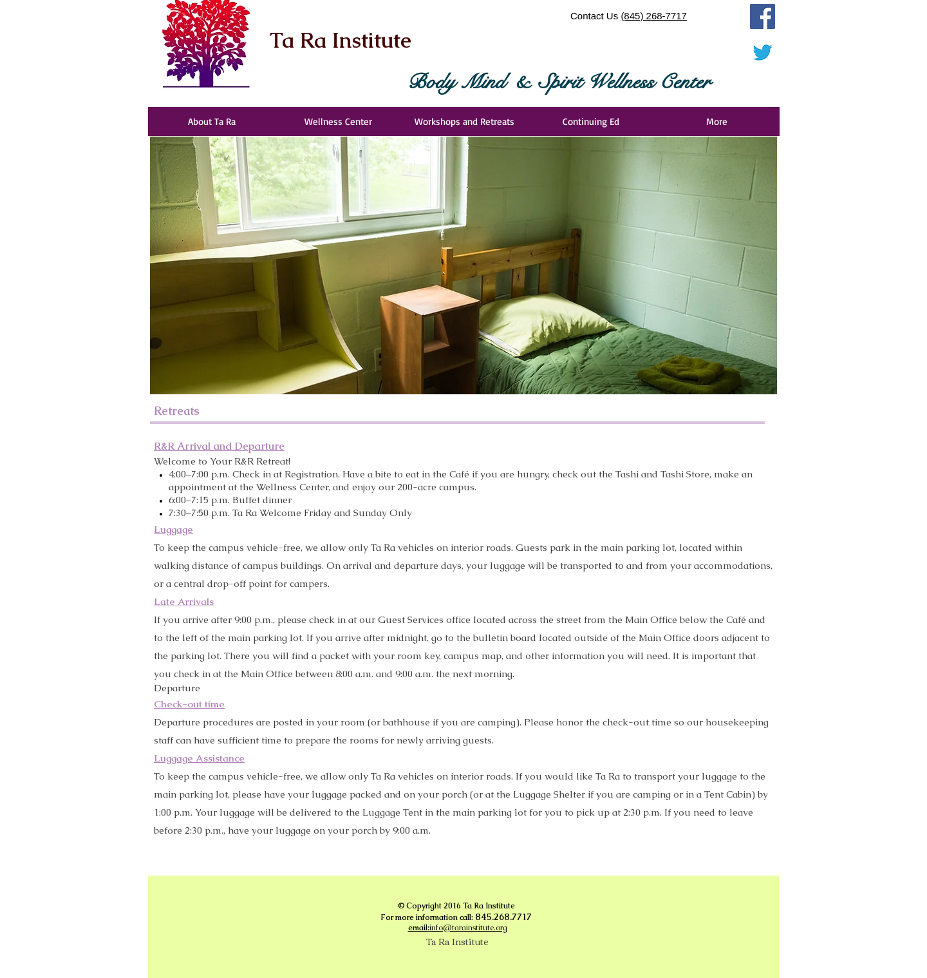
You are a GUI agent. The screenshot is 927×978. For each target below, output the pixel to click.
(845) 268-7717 (654, 15)
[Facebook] (762, 16)
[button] (463, 265)
